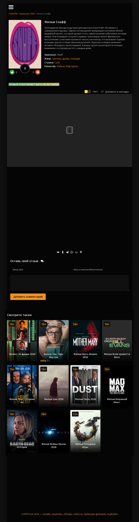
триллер (56, 58)
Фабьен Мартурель (67, 66)
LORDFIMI (13, 13)
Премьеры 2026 (27, 13)
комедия (75, 58)
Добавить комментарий (28, 296)
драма (66, 58)
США (57, 62)
